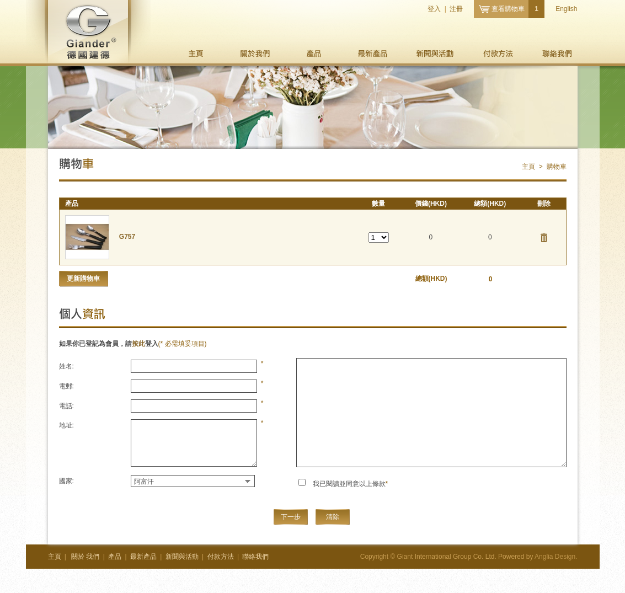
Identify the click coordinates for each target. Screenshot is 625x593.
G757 (127, 237)
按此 (138, 344)
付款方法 (498, 53)
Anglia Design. (556, 556)
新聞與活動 (435, 53)
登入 (434, 9)
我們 (255, 53)
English (566, 9)
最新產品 (372, 53)
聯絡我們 (557, 53)
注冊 (456, 9)
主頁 (197, 53)
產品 (314, 53)
